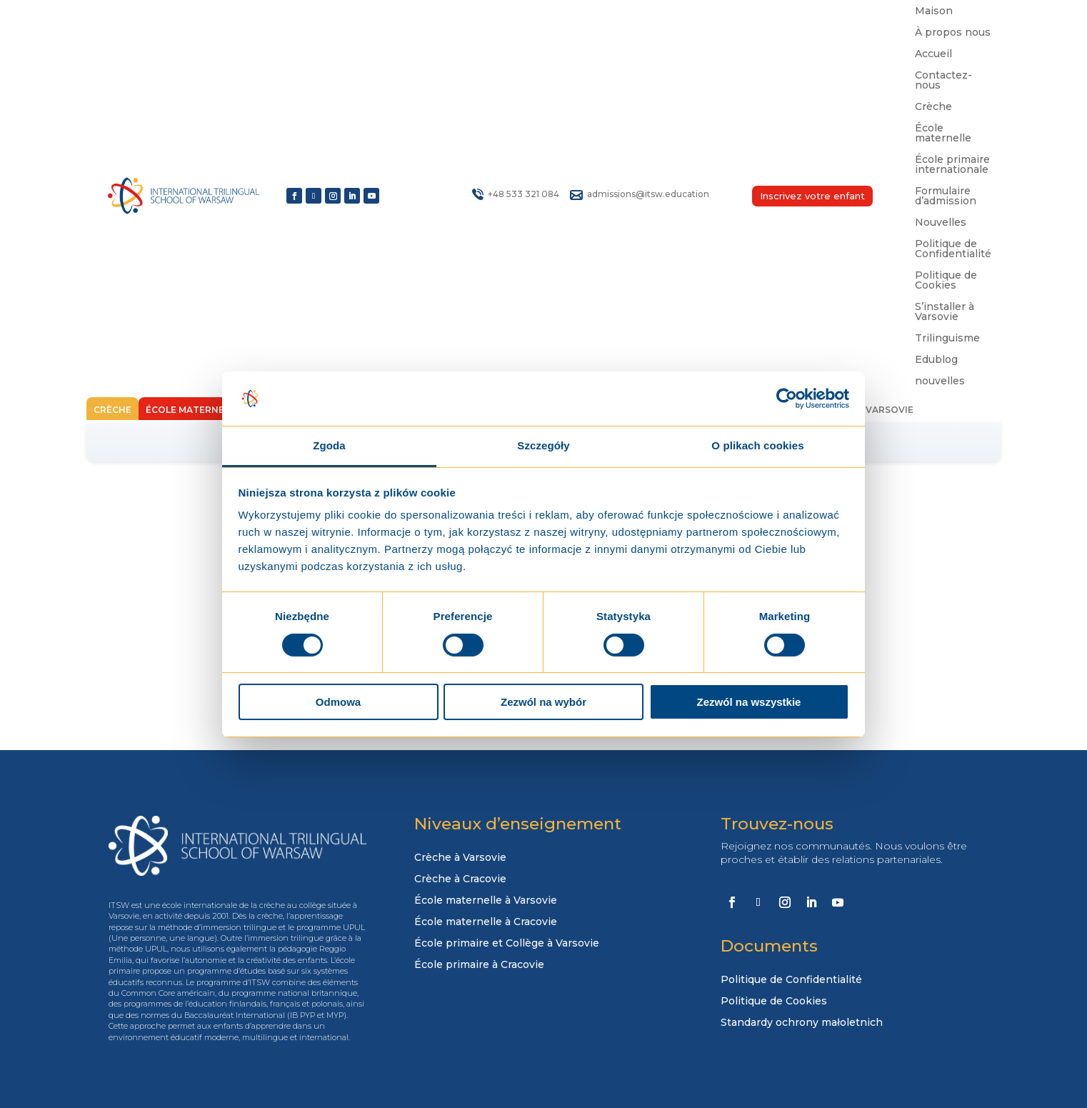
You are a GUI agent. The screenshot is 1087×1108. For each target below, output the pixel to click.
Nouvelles (940, 223)
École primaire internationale (952, 165)
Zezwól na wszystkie (749, 702)
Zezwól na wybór (543, 702)
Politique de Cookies (946, 280)
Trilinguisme (947, 338)
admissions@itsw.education (648, 194)
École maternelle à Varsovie (485, 901)
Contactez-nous (943, 80)
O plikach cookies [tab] (757, 445)
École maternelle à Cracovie (485, 922)
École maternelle (943, 133)
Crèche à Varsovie (460, 858)
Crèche (933, 107)
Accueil (933, 54)
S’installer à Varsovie (944, 312)
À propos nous (953, 33)
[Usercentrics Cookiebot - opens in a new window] (786, 398)
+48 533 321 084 (523, 194)
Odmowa (338, 702)
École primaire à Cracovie (479, 965)
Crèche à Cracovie (460, 879)
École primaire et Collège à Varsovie (506, 943)
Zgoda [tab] (329, 445)
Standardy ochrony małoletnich (802, 1023)
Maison (934, 11)
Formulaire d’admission (945, 196)
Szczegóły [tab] (543, 445)
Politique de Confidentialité (953, 249)
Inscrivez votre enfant (812, 196)
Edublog (936, 360)
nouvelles (940, 381)
